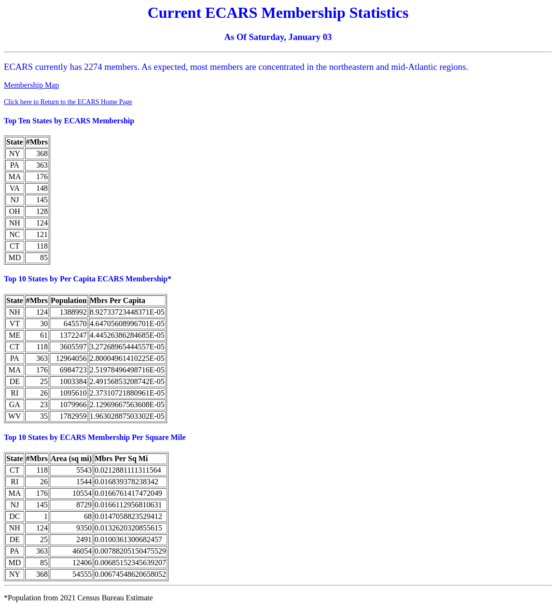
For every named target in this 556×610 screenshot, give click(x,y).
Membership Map (31, 85)
